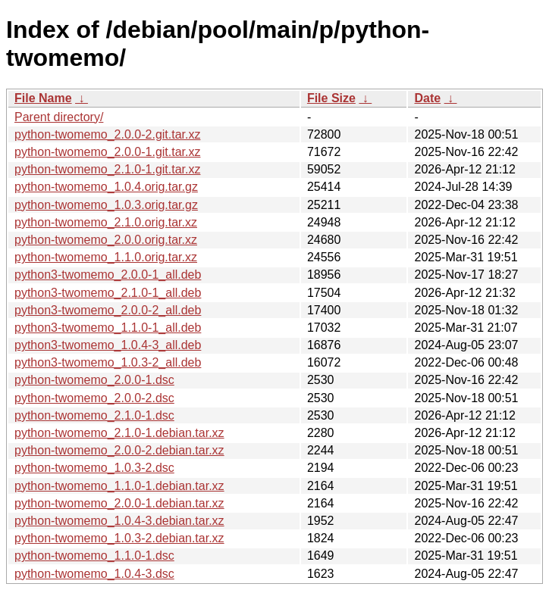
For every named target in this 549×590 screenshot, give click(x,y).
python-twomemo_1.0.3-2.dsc (94, 467)
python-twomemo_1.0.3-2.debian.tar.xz (119, 538)
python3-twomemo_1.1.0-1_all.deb (107, 327)
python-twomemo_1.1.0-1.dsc (94, 555)
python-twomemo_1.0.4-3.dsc (94, 573)
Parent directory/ (58, 117)
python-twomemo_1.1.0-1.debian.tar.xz (119, 485)
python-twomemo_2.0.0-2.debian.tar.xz (119, 450)
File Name (43, 98)
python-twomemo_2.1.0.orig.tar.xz (105, 222)
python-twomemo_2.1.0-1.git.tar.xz (107, 169)
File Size (331, 98)
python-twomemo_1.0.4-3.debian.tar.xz (119, 520)
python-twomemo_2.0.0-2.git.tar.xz (107, 134)
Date (427, 98)
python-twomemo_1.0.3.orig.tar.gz (106, 204)
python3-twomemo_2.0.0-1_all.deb (107, 274)
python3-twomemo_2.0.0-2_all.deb (107, 310)
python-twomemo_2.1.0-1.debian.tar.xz (119, 432)
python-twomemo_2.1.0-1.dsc (94, 415)
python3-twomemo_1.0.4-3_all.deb (107, 345)
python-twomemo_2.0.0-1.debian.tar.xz (119, 503)
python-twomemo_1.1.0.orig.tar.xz (105, 257)
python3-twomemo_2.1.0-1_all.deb (107, 292)
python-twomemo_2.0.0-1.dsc (94, 379)
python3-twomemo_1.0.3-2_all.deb (107, 362)
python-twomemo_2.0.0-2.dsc (94, 398)
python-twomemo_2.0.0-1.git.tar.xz (107, 151)
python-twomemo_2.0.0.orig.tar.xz (105, 239)
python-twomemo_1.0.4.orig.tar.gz (106, 186)
